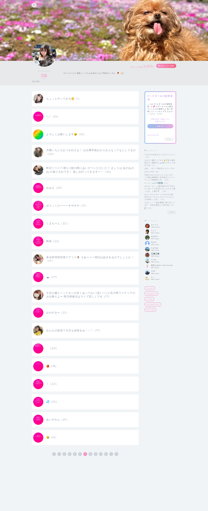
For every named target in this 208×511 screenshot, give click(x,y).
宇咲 (44, 75)
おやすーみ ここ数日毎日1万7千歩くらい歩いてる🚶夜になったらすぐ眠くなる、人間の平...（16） (160, 188)
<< (54, 474)
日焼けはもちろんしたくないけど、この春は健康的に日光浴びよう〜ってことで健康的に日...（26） (159, 177)
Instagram (151, 294)
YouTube (150, 310)
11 (101, 474)
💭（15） (148, 208)
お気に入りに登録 (165, 66)
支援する (160, 126)
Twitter (149, 288)
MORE (159, 114)
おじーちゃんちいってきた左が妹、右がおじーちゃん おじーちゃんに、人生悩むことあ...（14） (159, 196)
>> (116, 474)
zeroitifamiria (44, 71)
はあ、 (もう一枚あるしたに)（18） (159, 168)
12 (106, 474)
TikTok (149, 299)
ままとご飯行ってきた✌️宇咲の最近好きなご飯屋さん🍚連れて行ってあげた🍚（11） (159, 162)
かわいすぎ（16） (152, 172)
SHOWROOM (152, 304)
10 (95, 474)
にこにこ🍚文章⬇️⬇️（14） (156, 183)
